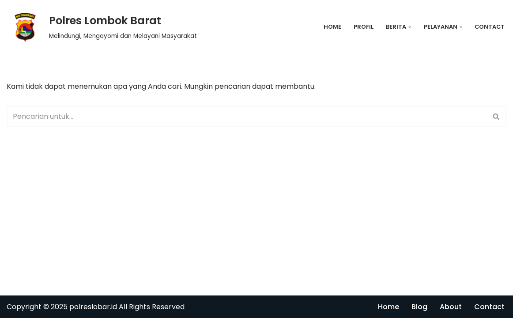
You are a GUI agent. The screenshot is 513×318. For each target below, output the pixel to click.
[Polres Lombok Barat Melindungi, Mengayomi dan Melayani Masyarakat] (102, 27)
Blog (419, 307)
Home (332, 26)
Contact (490, 26)
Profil (363, 26)
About (451, 307)
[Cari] (247, 116)
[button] (409, 27)
